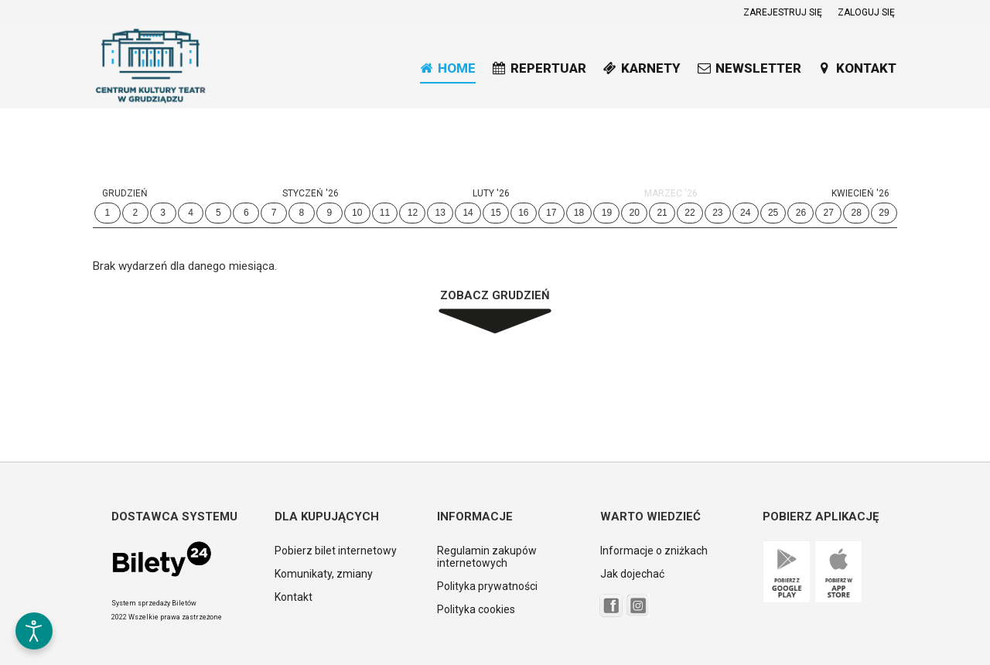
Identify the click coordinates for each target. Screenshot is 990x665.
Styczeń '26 (310, 193)
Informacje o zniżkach (654, 550)
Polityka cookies (476, 609)
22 (689, 212)
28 (856, 212)
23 (717, 212)
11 (385, 212)
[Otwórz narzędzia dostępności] (34, 631)
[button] (34, 581)
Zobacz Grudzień (495, 295)
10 (357, 212)
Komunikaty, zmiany (324, 574)
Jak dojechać (632, 574)
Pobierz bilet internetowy (336, 550)
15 (495, 212)
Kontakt (293, 597)
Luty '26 (491, 193)
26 (801, 212)
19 (607, 212)
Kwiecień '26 (860, 193)
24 (745, 212)
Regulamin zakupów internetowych (487, 556)
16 (523, 212)
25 (773, 212)
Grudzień (125, 193)
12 (413, 212)
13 (440, 212)
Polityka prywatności (487, 586)
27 (829, 212)
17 (551, 212)
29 (884, 212)
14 (468, 212)
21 (662, 212)
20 (635, 212)
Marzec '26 (671, 193)
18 (579, 212)
